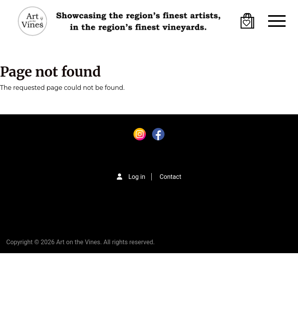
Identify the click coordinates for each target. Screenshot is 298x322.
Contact (170, 176)
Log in (136, 176)
